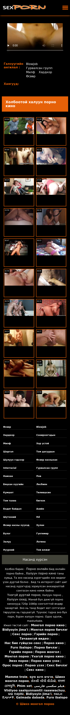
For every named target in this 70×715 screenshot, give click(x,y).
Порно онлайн (37, 569)
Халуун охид (17, 599)
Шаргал (8, 451)
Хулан (40, 525)
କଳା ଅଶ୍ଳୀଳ (16, 694)
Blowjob (32, 64)
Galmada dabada (30, 697)
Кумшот (8, 492)
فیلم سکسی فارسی (49, 686)
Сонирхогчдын (45, 435)
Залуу (7, 541)
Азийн (40, 509)
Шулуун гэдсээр (13, 460)
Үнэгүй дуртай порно (24, 595)
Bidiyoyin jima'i (39, 694)
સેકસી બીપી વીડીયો (43, 681)
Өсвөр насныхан (46, 460)
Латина (41, 541)
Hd (38, 517)
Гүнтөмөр (42, 533)
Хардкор (45, 72)
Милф (30, 72)
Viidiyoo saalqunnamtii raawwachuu (34, 690)
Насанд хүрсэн (35, 559)
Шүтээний (9, 517)
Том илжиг (43, 550)
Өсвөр (31, 76)
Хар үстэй (42, 443)
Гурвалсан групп (39, 68)
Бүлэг (6, 533)
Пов (38, 476)
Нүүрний (8, 550)
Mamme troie (16, 677)
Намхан (8, 476)
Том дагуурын (45, 451)
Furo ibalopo (57, 697)
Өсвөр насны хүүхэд (16, 525)
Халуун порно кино (41, 573)
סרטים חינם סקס (41, 677)
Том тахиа (9, 500)
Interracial (9, 468)
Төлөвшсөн (43, 492)
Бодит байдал (12, 509)
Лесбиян (41, 484)
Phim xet (24, 686)
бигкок (40, 500)
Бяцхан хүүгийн (13, 484)
